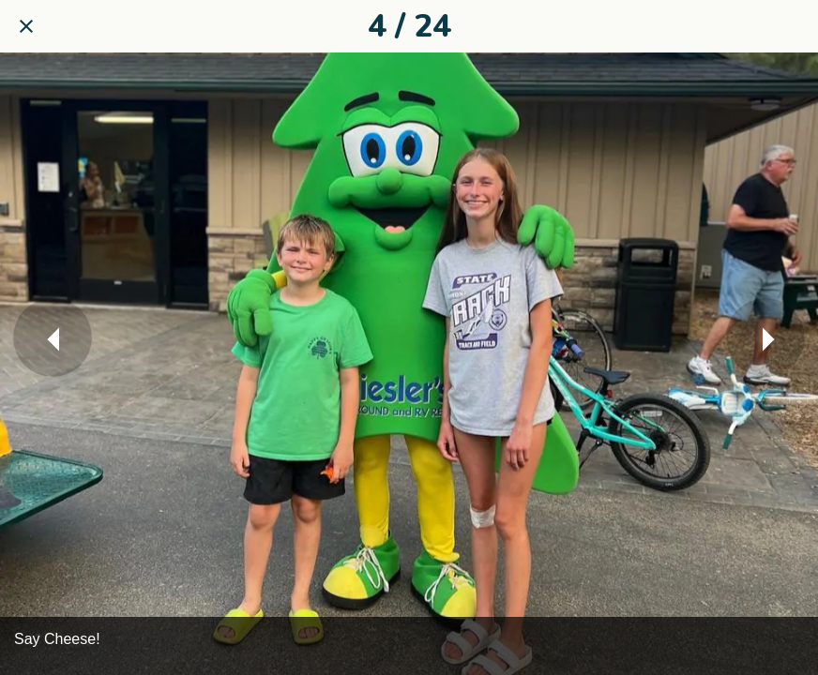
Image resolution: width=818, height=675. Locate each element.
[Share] (791, 26)
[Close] (26, 26)
